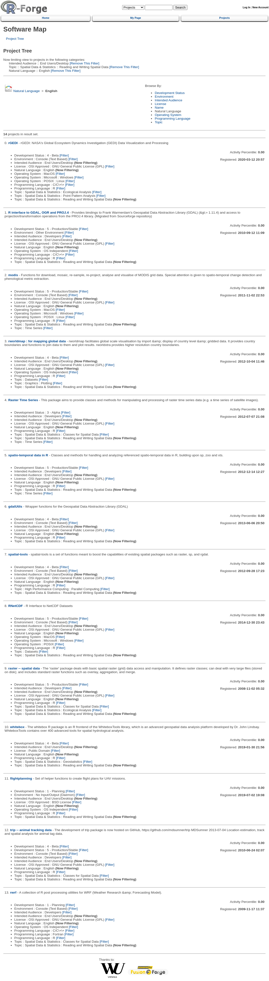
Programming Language (172, 118)
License (160, 104)
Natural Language (26, 91)
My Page (135, 17)
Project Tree (15, 39)
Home (45, 17)
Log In (246, 7)
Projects (224, 17)
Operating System (168, 115)
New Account (260, 7)
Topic (158, 122)
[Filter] (64, 155)
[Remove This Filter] (84, 63)
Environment (164, 96)
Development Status (169, 93)
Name (159, 107)
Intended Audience (168, 100)
